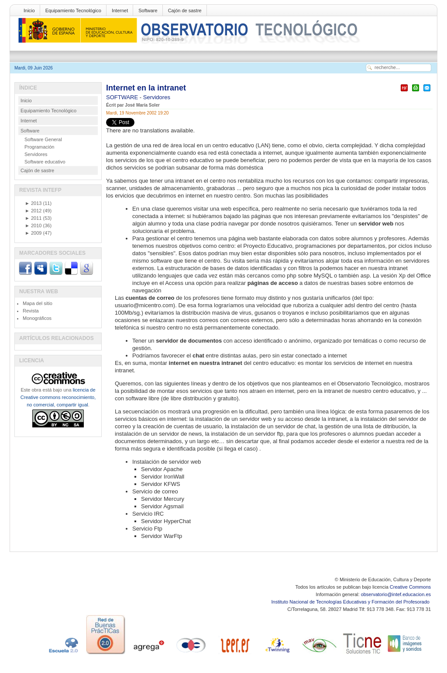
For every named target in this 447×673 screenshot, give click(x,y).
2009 (33, 233)
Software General (43, 139)
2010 (33, 225)
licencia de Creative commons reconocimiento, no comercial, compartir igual (58, 397)
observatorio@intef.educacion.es (396, 594)
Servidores (156, 97)
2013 (33, 203)
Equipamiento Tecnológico (73, 10)
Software (147, 10)
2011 (33, 218)
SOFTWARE (123, 97)
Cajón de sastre (185, 10)
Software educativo (44, 161)
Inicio (29, 10)
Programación (39, 146)
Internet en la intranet (146, 87)
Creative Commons (410, 587)
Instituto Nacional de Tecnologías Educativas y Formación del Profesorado (351, 601)
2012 (33, 210)
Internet (120, 10)
